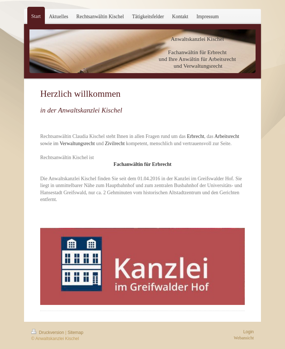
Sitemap (75, 332)
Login (248, 331)
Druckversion (48, 332)
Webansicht (244, 337)
